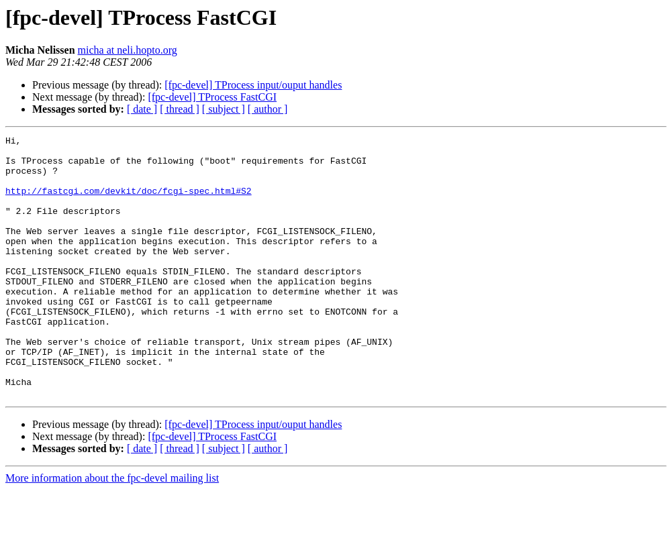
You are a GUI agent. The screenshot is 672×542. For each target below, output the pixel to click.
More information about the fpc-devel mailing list (112, 530)
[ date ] (142, 109)
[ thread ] (179, 109)
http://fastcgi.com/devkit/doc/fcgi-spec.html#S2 (128, 203)
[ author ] (268, 109)
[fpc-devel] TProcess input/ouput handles (253, 85)
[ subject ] (223, 109)
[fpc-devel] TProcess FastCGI (212, 97)
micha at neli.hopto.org (127, 50)
